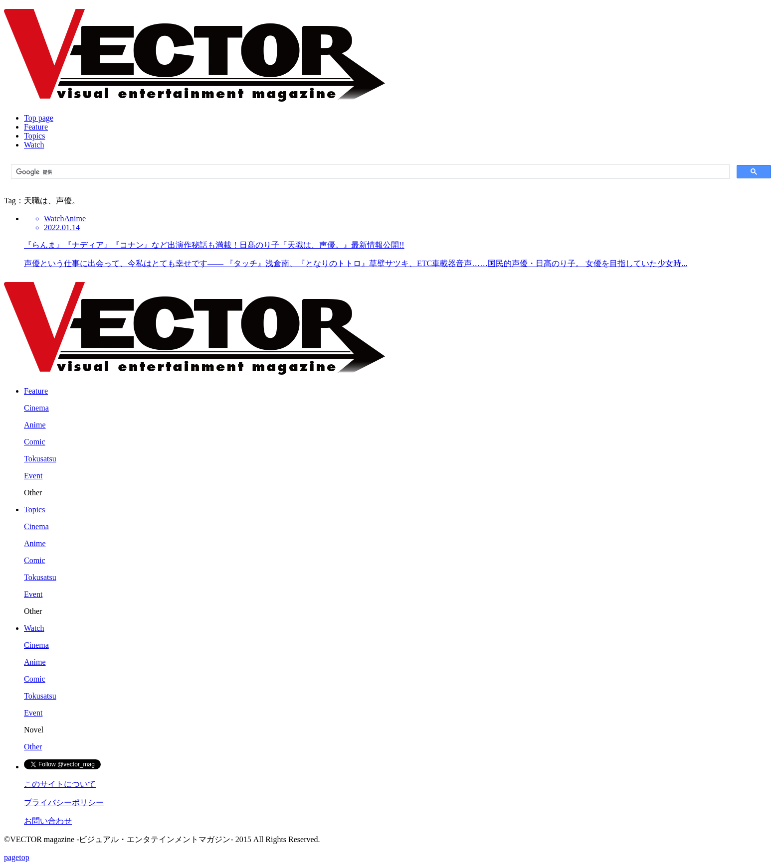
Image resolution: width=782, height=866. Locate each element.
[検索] (369, 171)
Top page (38, 118)
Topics (34, 136)
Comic (34, 441)
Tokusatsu (40, 458)
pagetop (16, 857)
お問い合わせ (48, 821)
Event (33, 475)
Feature (36, 127)
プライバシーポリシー (64, 802)
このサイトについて (60, 784)
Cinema (36, 408)
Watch (34, 145)
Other (33, 746)
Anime (35, 425)
